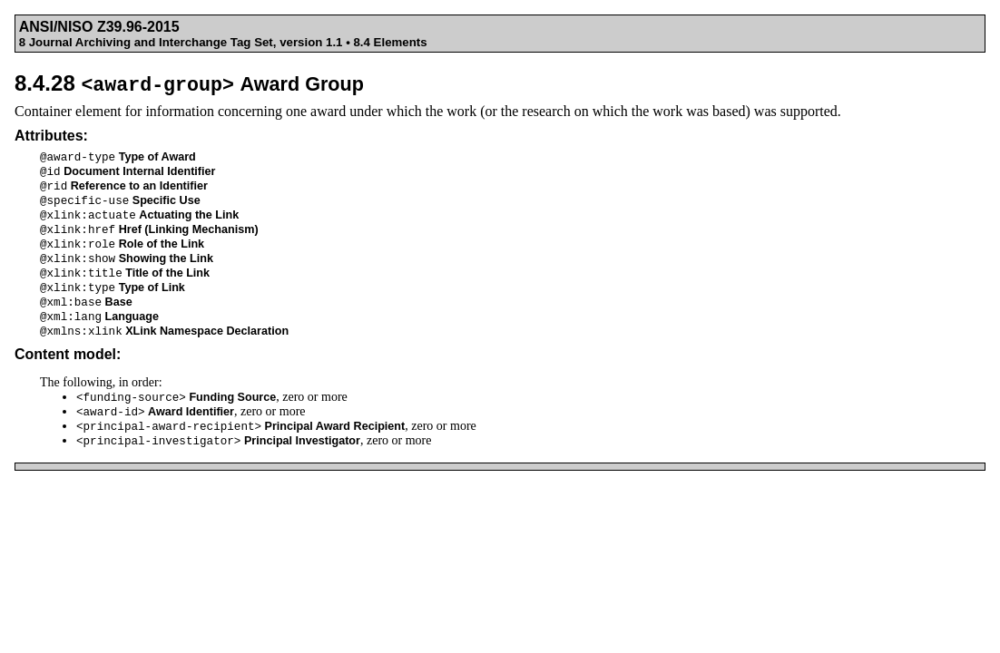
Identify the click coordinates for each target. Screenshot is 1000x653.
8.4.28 (189, 83)
